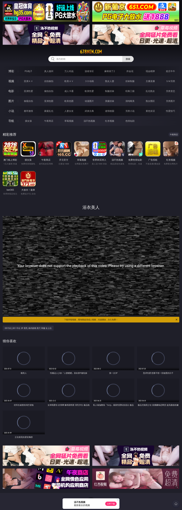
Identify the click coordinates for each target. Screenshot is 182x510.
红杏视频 (109, 120)
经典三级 (130, 91)
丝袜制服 (130, 81)
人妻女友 (69, 111)
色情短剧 (130, 120)
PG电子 (28, 71)
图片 (11, 101)
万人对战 (69, 71)
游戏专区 (89, 71)
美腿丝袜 (109, 101)
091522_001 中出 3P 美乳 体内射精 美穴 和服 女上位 (28, 328)
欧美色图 (69, 101)
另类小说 (130, 111)
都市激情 (28, 111)
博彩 (11, 71)
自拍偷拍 (48, 81)
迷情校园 (109, 111)
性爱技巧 (170, 111)
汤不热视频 (89, 120)
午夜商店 (48, 120)
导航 (11, 121)
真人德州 (48, 71)
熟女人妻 (109, 81)
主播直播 (150, 81)
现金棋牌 (150, 71)
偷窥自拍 (28, 101)
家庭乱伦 (48, 111)
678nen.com (91, 52)
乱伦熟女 (150, 91)
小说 (11, 111)
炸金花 (130, 71)
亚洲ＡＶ (28, 81)
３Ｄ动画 (89, 81)
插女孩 (28, 120)
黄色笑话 (150, 111)
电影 (11, 91)
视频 (11, 81)
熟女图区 (150, 101)
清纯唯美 (130, 101)
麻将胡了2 (109, 71)
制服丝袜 (109, 91)
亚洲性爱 (28, 91)
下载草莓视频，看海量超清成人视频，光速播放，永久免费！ (121, 319)
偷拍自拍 (48, 91)
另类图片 (170, 101)
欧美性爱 (89, 91)
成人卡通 (69, 91)
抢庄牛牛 (170, 71)
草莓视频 (69, 120)
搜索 (128, 59)
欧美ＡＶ (69, 81)
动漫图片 (89, 101)
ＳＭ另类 (170, 81)
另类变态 (170, 91)
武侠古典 (89, 111)
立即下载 (111, 503)
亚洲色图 (48, 101)
